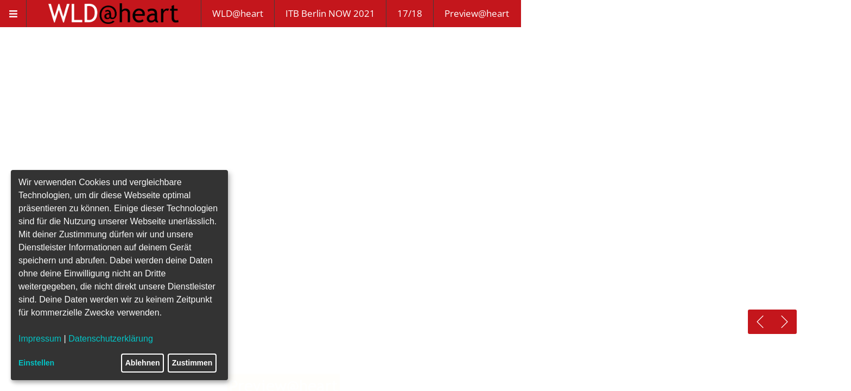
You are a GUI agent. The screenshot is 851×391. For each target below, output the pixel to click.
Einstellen (36, 362)
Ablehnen (142, 362)
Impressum (39, 338)
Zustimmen (192, 362)
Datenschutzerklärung (110, 338)
